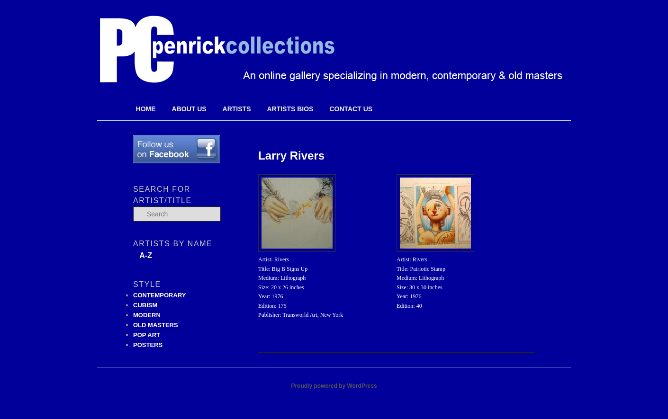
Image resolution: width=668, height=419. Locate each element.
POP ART (146, 335)
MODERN (147, 315)
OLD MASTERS (155, 325)
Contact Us (350, 109)
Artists (237, 109)
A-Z (145, 255)
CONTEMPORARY (159, 295)
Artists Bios (290, 109)
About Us (189, 109)
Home (146, 109)
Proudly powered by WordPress (334, 386)
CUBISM (145, 305)
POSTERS (147, 344)
